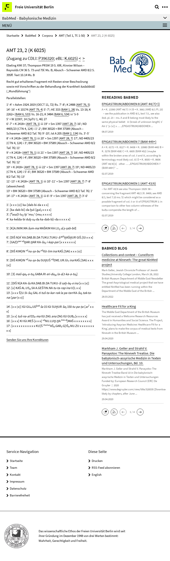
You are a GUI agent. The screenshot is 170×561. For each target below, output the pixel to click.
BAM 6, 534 (62, 114)
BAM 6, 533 (23, 114)
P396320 (46, 58)
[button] (106, 228)
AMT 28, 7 (69, 124)
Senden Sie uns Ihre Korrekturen (27, 340)
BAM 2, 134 (70, 133)
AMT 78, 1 (33, 124)
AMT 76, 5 (83, 105)
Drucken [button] (97, 461)
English (97, 475)
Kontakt (15, 475)
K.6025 (70, 58)
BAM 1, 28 (68, 109)
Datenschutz (18, 488)
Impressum (17, 481)
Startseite (12, 35)
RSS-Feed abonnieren (106, 468)
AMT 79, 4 (36, 109)
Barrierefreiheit (20, 495)
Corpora (47, 35)
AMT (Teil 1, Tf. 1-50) (72, 35)
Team (13, 468)
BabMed (30, 35)
